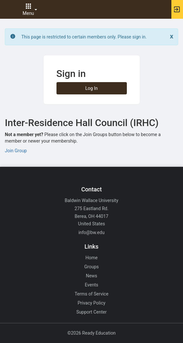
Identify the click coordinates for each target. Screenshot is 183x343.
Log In (91, 88)
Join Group (16, 150)
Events (91, 284)
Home (92, 257)
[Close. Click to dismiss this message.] (171, 36)
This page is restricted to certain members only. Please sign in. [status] (84, 36)
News (91, 275)
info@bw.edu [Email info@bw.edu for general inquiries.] (91, 232)
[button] (8, 9)
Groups (91, 266)
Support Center (91, 312)
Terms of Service (91, 293)
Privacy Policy (91, 302)
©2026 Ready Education (91, 333)
